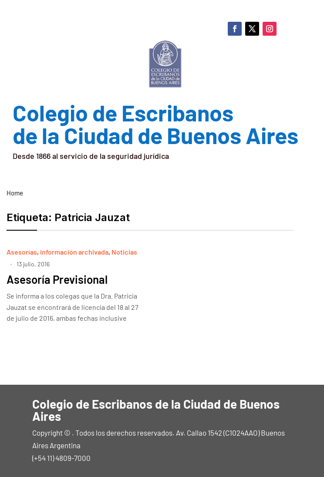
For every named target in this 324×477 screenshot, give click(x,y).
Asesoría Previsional (57, 279)
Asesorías (22, 252)
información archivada (74, 252)
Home (15, 193)
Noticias (124, 252)
